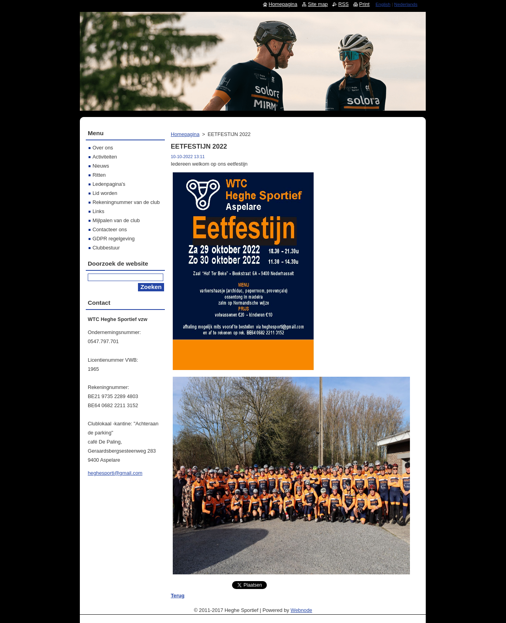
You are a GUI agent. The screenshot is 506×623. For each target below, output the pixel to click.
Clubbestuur (106, 248)
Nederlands (405, 4)
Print (364, 4)
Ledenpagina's (109, 184)
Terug (178, 595)
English (383, 4)
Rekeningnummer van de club (126, 202)
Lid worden (105, 193)
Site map (318, 4)
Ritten (99, 175)
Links (98, 211)
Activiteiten (105, 157)
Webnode (301, 610)
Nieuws (101, 166)
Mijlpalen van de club (116, 220)
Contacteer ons (110, 229)
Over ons (103, 148)
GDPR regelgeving (114, 239)
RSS (343, 4)
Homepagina (185, 134)
